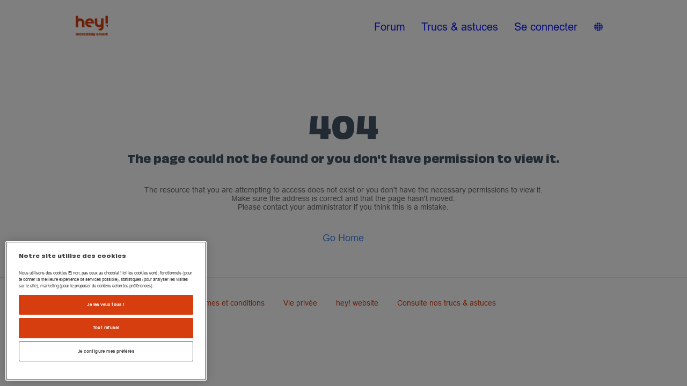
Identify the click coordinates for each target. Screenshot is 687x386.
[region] (106, 311)
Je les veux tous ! (106, 304)
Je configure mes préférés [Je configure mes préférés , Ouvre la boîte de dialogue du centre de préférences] (106, 351)
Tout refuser (106, 327)
